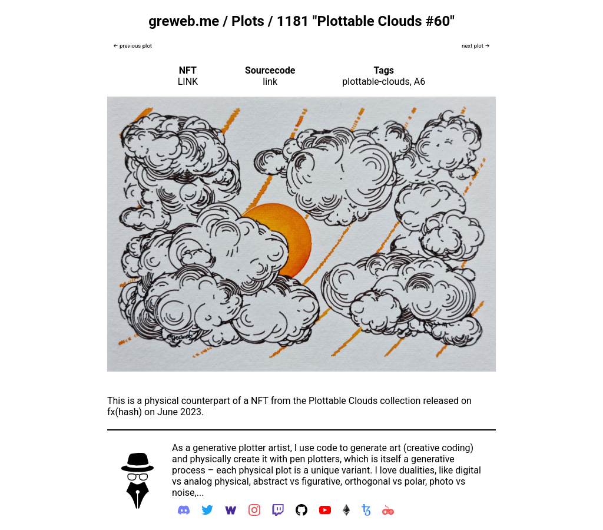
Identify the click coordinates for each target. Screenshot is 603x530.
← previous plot (132, 45)
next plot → (476, 45)
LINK (188, 81)
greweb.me (183, 21)
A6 (419, 81)
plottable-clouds (375, 81)
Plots (247, 21)
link (270, 81)
